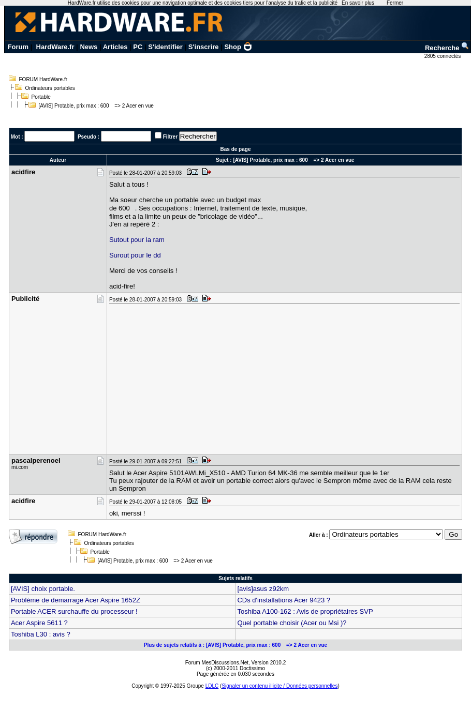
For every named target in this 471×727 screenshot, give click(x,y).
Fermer (395, 3)
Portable (41, 97)
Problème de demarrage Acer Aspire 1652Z (75, 600)
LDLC (212, 686)
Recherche (447, 48)
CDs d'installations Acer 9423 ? (283, 600)
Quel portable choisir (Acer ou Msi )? (291, 623)
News (88, 47)
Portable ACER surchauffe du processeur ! (74, 611)
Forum (18, 47)
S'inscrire (203, 47)
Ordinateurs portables (50, 88)
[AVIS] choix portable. (43, 589)
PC (137, 47)
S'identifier (165, 47)
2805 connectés (443, 56)
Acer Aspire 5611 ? (39, 623)
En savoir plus (358, 3)
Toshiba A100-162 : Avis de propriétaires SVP (305, 611)
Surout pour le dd (135, 255)
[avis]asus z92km (263, 589)
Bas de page (235, 149)
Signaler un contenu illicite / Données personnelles (279, 686)
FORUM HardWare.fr (43, 79)
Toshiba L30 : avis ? (40, 634)
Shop (238, 47)
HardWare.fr (55, 47)
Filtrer (170, 137)
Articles (115, 47)
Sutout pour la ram (137, 240)
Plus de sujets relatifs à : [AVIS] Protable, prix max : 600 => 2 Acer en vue (235, 645)
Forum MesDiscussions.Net (216, 662)
